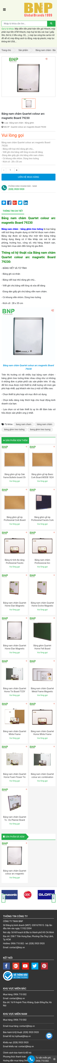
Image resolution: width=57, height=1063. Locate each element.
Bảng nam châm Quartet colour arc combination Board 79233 (42, 777)
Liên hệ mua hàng (28, 177)
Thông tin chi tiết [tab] (13, 211)
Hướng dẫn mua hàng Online (16, 1060)
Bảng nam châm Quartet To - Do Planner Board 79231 (14, 820)
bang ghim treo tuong (40, 429)
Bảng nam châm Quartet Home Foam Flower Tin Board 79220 (14, 777)
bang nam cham (23, 424)
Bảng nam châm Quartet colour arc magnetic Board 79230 (14, 874)
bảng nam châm (44, 424)
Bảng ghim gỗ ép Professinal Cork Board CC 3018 (15, 520)
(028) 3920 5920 (16, 189)
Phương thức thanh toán (14, 1056)
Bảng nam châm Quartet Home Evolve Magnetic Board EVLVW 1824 (42, 606)
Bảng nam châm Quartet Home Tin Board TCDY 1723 (14, 691)
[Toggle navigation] (4, 9)
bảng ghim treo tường (14, 429)
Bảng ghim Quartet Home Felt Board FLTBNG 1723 (42, 648)
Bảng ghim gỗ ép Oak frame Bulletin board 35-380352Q (14, 477)
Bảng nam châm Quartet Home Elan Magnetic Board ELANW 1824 (14, 606)
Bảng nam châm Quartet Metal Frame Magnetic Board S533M (42, 691)
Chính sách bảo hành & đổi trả (17, 1052)
